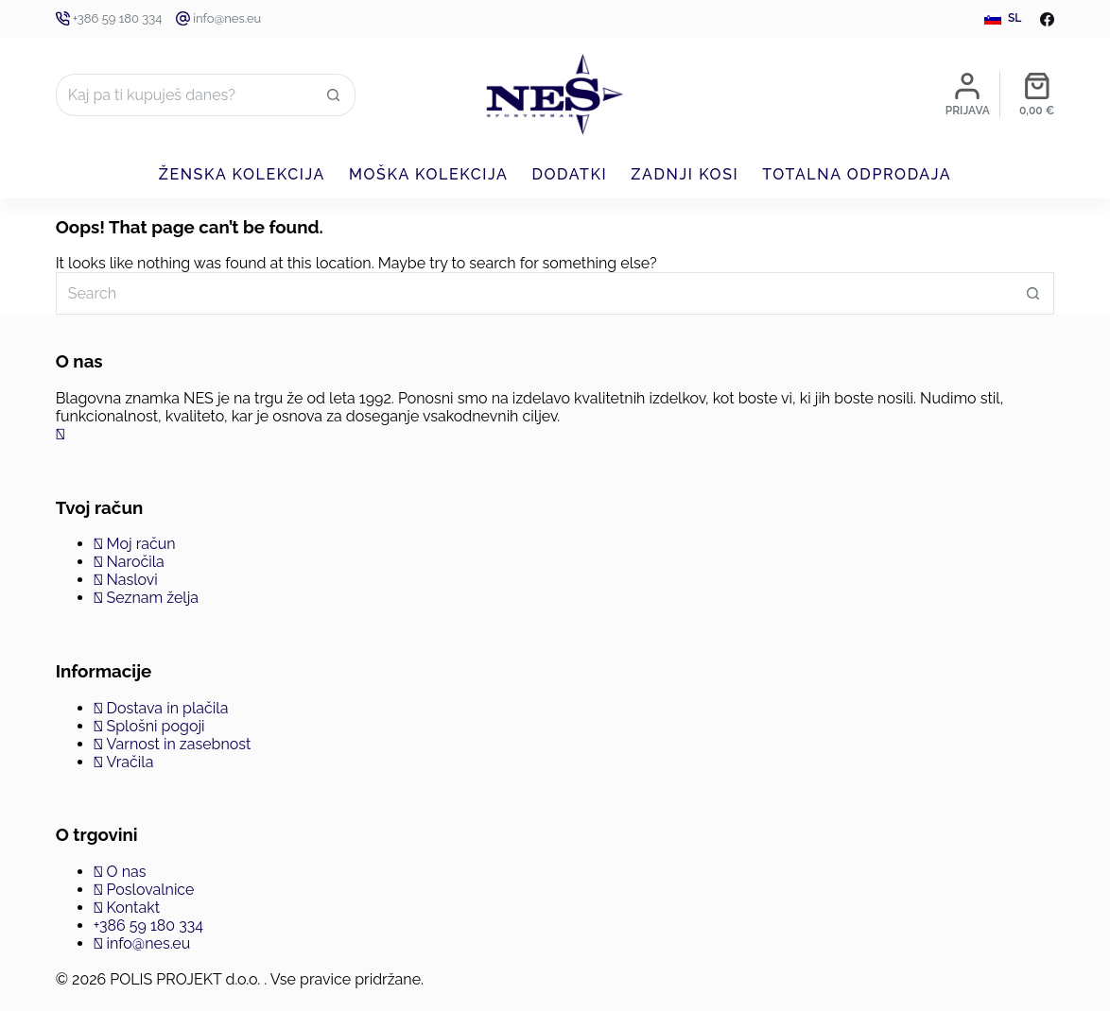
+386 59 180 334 (118, 18)
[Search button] (334, 95)
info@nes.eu (227, 18)
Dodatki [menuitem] (569, 174)
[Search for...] (184, 95)
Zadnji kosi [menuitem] (684, 174)
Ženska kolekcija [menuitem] (242, 174)
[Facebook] (1047, 19)
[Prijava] (967, 94)
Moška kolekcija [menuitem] (428, 174)
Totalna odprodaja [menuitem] (856, 174)
